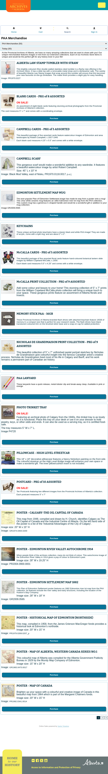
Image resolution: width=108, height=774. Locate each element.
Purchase (54, 86)
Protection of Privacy (69, 767)
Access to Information (42, 767)
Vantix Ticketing (63, 726)
